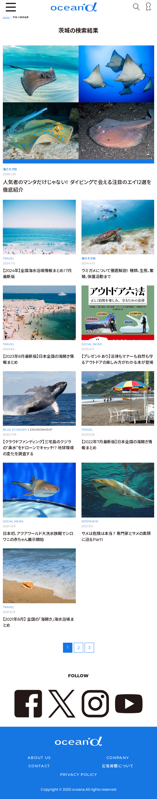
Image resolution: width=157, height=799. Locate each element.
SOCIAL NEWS (91, 344)
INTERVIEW (89, 521)
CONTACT (39, 766)
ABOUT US (39, 757)
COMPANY (118, 757)
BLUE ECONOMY (15, 430)
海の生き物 (10, 169)
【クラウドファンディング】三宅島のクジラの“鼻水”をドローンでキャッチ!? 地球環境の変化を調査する (38, 447)
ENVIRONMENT (41, 430)
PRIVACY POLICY (78, 774)
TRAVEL (8, 258)
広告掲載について (118, 766)
